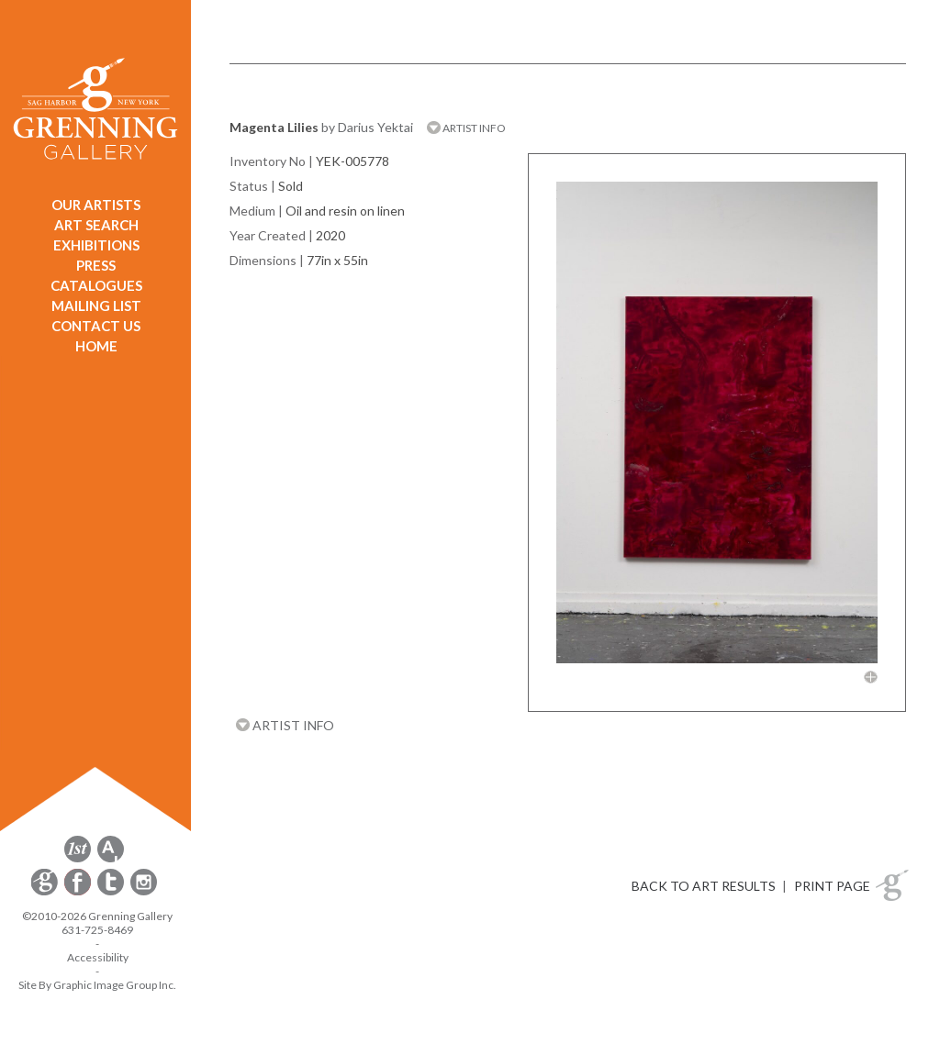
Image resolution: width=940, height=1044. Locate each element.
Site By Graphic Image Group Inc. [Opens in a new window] (97, 985)
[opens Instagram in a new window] (144, 892)
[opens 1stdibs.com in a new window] (77, 859)
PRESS (96, 265)
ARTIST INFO (466, 128)
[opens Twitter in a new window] (112, 892)
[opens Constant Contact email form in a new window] (45, 892)
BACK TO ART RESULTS (704, 886)
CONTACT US (95, 325)
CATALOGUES (96, 285)
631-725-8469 (97, 930)
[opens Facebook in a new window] (78, 892)
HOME (96, 346)
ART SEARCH (96, 225)
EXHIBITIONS (96, 245)
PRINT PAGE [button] (832, 886)
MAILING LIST (96, 305)
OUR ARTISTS (95, 204)
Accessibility (98, 957)
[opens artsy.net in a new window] (110, 859)
